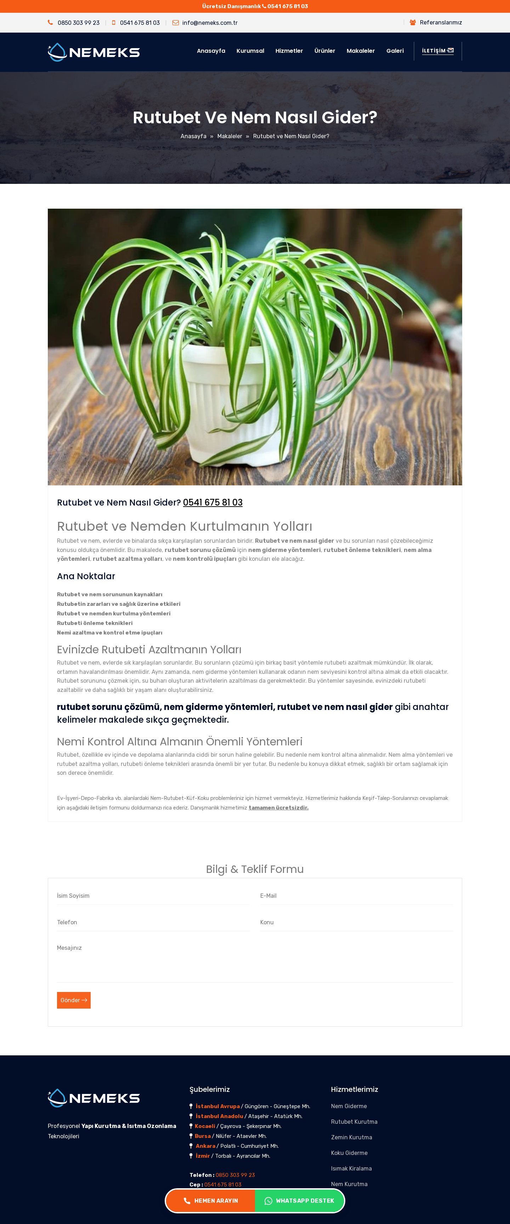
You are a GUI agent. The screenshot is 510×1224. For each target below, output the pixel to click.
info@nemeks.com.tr (205, 22)
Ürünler (324, 51)
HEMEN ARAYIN (210, 1201)
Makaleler (361, 51)
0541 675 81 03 (287, 6)
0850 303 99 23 (74, 22)
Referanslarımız (436, 22)
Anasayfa (211, 51)
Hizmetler (289, 51)
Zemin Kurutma (351, 1137)
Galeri (395, 51)
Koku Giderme (349, 1153)
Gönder (74, 1000)
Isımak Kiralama (351, 1168)
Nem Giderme (349, 1106)
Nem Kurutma (349, 1184)
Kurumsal (250, 51)
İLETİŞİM (438, 50)
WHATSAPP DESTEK (299, 1201)
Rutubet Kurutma (354, 1121)
